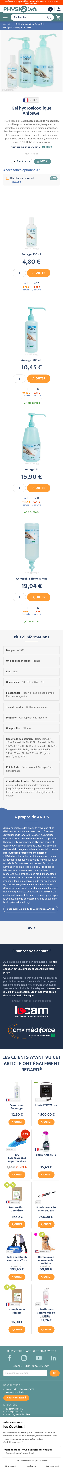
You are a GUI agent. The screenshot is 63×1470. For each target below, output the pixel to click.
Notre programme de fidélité (17, 1414)
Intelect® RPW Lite (46, 1105)
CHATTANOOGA (41, 1100)
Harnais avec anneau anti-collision (46, 1260)
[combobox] (27, 17)
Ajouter (17, 1122)
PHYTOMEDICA (13, 1100)
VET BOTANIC (12, 1202)
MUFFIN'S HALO (42, 1251)
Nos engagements (13, 1412)
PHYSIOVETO (11, 1149)
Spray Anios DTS (46, 1155)
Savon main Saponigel (17, 1107)
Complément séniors (17, 1311)
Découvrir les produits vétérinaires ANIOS (31, 909)
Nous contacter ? (16, 1398)
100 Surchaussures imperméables (17, 1158)
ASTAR (38, 1202)
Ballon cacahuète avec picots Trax (16, 1259)
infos (53, 178)
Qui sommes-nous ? (14, 1409)
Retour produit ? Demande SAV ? (19, 1389)
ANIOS (30, 100)
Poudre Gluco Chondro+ (17, 1209)
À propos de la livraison (15, 1392)
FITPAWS (10, 1251)
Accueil (6, 24)
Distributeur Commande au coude (46, 1313)
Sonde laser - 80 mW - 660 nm (46, 1209)
